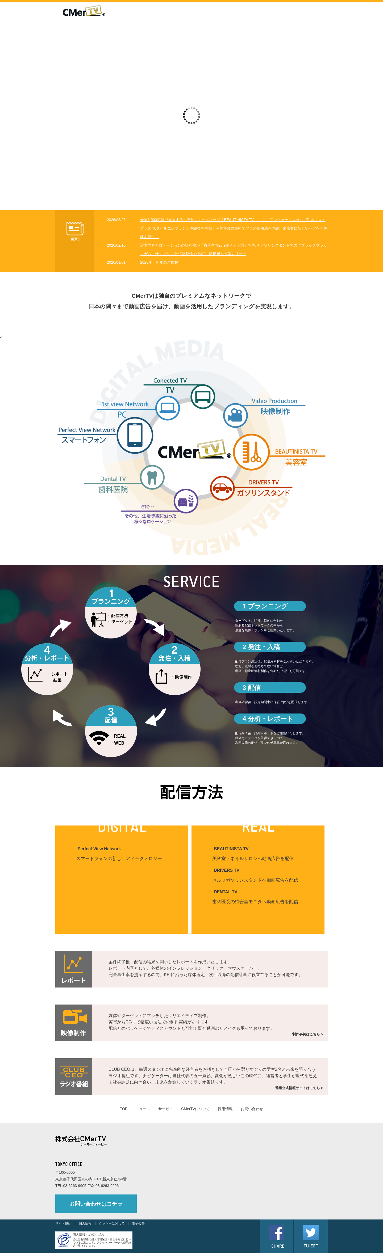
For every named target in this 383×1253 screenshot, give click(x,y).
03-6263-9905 (74, 1186)
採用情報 (225, 1109)
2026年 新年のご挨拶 (159, 262)
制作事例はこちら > (307, 1034)
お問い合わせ (252, 1109)
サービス (165, 1109)
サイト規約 (63, 1223)
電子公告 (138, 1223)
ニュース (142, 1109)
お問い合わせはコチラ (96, 1204)
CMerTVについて (195, 1109)
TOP (124, 1109)
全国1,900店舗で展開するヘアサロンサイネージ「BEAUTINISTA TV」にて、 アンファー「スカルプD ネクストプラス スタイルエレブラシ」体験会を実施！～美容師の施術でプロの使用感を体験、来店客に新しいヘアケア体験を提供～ (233, 228)
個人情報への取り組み (89, 1235)
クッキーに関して (111, 1223)
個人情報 (85, 1223)
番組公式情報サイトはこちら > (299, 1088)
